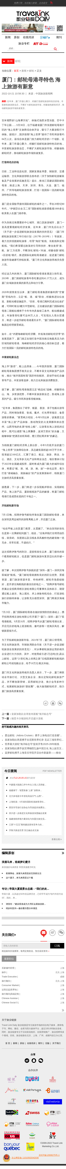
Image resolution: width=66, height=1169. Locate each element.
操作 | (4, 972)
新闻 (24, 70)
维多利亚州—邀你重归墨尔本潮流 (21, 908)
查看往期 (57, 839)
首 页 (7, 1043)
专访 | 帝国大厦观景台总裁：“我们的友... (25, 888)
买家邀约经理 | (8, 968)
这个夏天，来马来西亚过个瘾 (19, 878)
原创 (22, 1043)
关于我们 (56, 1043)
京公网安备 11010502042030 (20, 1158)
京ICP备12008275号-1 (49, 1155)
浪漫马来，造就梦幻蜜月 (16, 861)
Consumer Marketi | (11, 985)
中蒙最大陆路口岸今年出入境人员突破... (27, 784)
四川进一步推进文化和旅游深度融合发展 (28, 813)
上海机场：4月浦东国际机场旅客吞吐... (27, 802)
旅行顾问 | (6, 981)
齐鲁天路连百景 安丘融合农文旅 (24, 830)
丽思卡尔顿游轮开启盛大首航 (27, 718)
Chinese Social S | (10, 1002)
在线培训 (31, 1043)
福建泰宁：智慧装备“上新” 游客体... (25, 790)
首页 (16, 70)
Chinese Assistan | (10, 998)
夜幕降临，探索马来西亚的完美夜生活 (23, 873)
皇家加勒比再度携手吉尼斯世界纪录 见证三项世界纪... (34, 739)
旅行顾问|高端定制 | (11, 994)
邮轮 (31, 70)
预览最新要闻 (42, 951)
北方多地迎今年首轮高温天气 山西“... (26, 796)
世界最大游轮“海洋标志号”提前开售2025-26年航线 (32, 744)
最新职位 (9, 958)
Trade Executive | (10, 976)
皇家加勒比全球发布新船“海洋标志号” (31, 714)
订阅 (57, 945)
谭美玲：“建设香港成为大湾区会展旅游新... (26, 904)
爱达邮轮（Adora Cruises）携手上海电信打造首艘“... (33, 735)
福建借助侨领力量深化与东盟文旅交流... (27, 819)
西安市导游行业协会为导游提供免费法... (27, 807)
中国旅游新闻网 (44, 93)
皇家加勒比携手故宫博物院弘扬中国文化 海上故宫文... (34, 748)
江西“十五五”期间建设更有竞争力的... (26, 824)
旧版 (47, 1043)
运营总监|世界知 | (10, 989)
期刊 (40, 1043)
